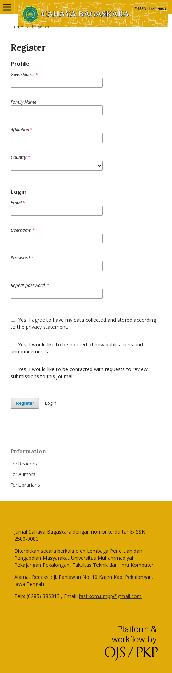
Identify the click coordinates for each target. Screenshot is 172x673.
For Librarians (25, 485)
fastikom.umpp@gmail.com (110, 596)
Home (17, 26)
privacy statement (46, 326)
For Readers (24, 463)
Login (50, 403)
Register (25, 403)
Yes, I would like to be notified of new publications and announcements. (77, 348)
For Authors (23, 474)
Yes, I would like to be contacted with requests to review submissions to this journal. (79, 373)
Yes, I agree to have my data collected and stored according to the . (83, 323)
